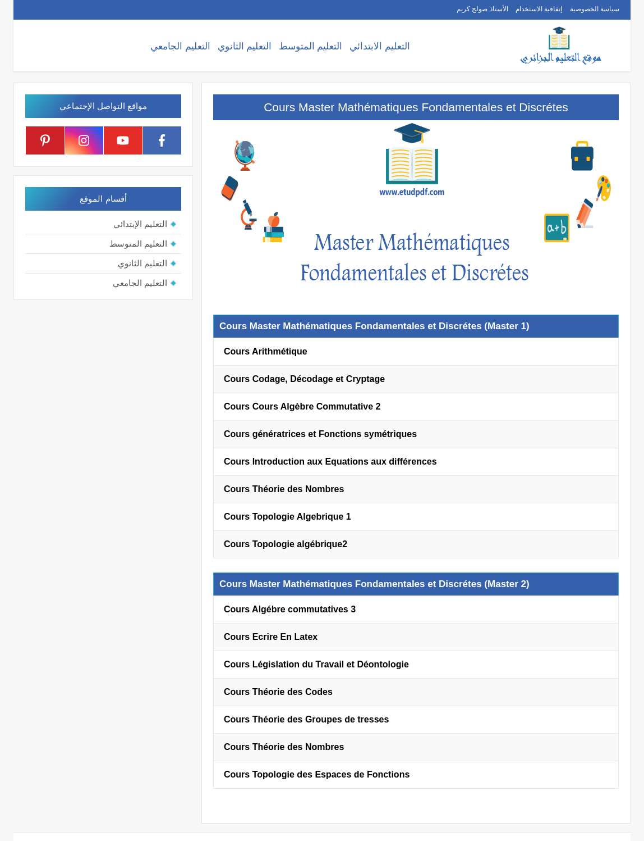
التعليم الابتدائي (379, 46)
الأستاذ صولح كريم (482, 9)
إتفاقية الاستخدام (539, 9)
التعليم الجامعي (180, 46)
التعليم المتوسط (311, 46)
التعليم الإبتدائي (140, 224)
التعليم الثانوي (245, 46)
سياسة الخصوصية (594, 9)
